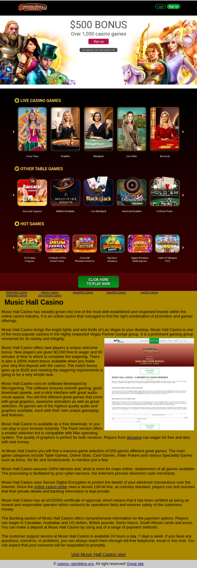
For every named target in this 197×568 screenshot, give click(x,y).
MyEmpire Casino (16, 292)
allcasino (134, 437)
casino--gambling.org (75, 563)
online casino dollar (50, 487)
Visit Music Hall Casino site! (98, 554)
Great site (135, 563)
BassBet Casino (116, 292)
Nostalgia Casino (83, 292)
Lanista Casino (149, 292)
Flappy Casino (50, 292)
